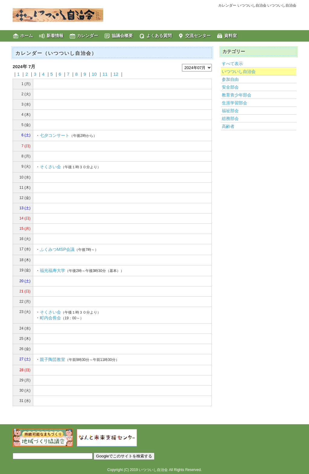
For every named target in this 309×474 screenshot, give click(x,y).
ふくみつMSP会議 (57, 249)
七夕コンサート (54, 135)
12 (116, 74)
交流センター (198, 35)
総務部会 (230, 118)
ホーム (26, 35)
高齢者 (228, 126)
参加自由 (230, 79)
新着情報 (54, 35)
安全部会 (230, 87)
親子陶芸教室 (52, 359)
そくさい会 (50, 166)
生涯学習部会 (234, 102)
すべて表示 (232, 63)
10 (94, 74)
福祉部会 (230, 110)
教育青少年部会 (236, 95)
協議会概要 (122, 35)
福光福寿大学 (52, 270)
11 (105, 74)
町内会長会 (50, 317)
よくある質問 (159, 35)
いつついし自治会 (239, 71)
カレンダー (87, 35)
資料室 (230, 35)
